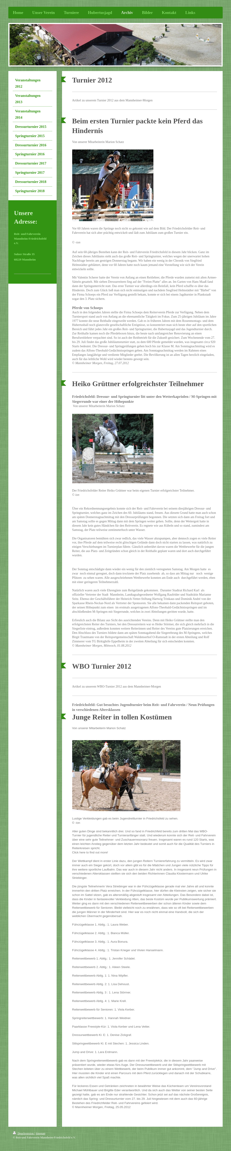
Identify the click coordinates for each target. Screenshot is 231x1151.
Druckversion (23, 1133)
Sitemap (40, 1133)
